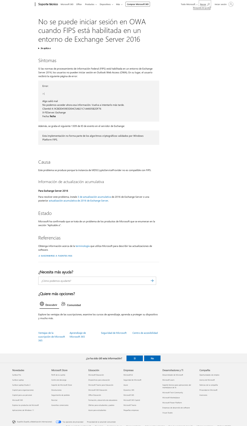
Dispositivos (107, 4)
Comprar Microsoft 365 (140, 4)
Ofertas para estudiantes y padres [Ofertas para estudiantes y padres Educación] (101, 405)
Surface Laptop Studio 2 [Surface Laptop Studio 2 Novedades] (21, 385)
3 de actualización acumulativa (94, 196)
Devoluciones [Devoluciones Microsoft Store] (56, 390)
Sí (135, 358)
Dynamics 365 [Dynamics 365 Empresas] (128, 390)
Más (121, 4)
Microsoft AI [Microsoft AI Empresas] (128, 375)
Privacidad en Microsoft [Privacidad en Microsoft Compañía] (208, 390)
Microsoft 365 (67, 4)
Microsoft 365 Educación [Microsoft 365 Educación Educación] (97, 390)
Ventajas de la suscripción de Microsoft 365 (51, 336)
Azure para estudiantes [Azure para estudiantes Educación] (97, 410)
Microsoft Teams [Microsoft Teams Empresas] (129, 405)
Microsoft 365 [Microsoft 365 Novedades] (17, 400)
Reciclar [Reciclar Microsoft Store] (54, 400)
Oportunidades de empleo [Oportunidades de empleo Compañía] (209, 375)
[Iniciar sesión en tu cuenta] (224, 4)
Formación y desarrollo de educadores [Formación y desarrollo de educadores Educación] (102, 400)
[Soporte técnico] (48, 4)
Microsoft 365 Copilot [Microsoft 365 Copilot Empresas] (131, 400)
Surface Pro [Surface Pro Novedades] (16, 375)
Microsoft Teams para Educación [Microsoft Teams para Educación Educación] (100, 385)
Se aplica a (45, 48)
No (152, 358)
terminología (83, 246)
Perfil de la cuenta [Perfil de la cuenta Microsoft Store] (58, 375)
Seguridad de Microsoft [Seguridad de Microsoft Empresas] (132, 380)
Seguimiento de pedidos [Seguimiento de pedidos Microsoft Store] (60, 395)
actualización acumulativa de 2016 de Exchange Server (78, 200)
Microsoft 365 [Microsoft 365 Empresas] (128, 395)
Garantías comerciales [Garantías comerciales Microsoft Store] (60, 405)
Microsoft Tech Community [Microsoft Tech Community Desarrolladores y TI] (172, 392)
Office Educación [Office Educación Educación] (94, 395)
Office (79, 4)
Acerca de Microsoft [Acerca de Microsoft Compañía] (207, 380)
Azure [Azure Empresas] (125, 385)
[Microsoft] (23, 4)
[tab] (49, 305)
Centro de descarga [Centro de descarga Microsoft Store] (58, 380)
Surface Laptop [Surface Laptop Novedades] (18, 380)
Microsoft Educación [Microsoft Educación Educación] (96, 375)
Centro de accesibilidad (145, 332)
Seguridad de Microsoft (113, 332)
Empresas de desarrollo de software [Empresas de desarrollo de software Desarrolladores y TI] (176, 407)
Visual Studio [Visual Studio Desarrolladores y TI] (167, 412)
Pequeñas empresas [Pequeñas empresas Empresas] (131, 410)
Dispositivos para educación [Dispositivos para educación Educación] (99, 380)
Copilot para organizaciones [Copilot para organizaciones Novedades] (23, 390)
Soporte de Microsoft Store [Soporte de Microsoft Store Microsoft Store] (61, 385)
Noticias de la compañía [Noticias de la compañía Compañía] (208, 385)
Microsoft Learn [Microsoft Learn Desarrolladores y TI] (168, 380)
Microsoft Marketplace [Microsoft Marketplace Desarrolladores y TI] (171, 397)
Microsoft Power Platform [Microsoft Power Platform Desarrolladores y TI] (172, 402)
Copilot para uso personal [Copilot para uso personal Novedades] (22, 395)
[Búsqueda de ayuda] (205, 4)
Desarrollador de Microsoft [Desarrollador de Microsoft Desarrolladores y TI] (172, 375)
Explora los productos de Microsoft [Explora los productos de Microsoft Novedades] (25, 405)
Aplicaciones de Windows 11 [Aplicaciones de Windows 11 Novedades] (23, 410)
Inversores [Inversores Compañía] (203, 395)
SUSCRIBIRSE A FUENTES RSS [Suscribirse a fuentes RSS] (56, 255)
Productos (91, 4)
